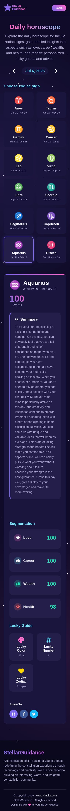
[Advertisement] (37, 510)
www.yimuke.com (46, 795)
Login (59, 7)
